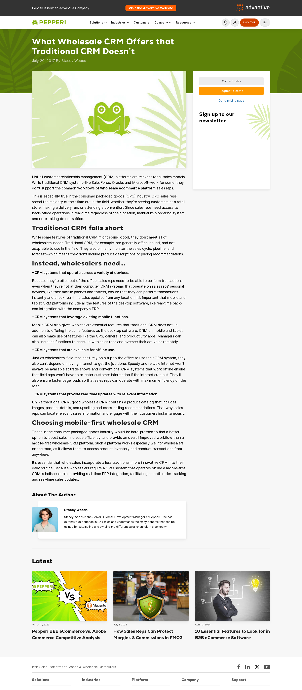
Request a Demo (231, 91)
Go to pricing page (231, 100)
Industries (120, 22)
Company (163, 22)
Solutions (98, 22)
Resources (185, 22)
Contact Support (225, 22)
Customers (141, 22)
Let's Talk (249, 22)
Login (234, 22)
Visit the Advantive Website (151, 8)
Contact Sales (231, 81)
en (265, 22)
